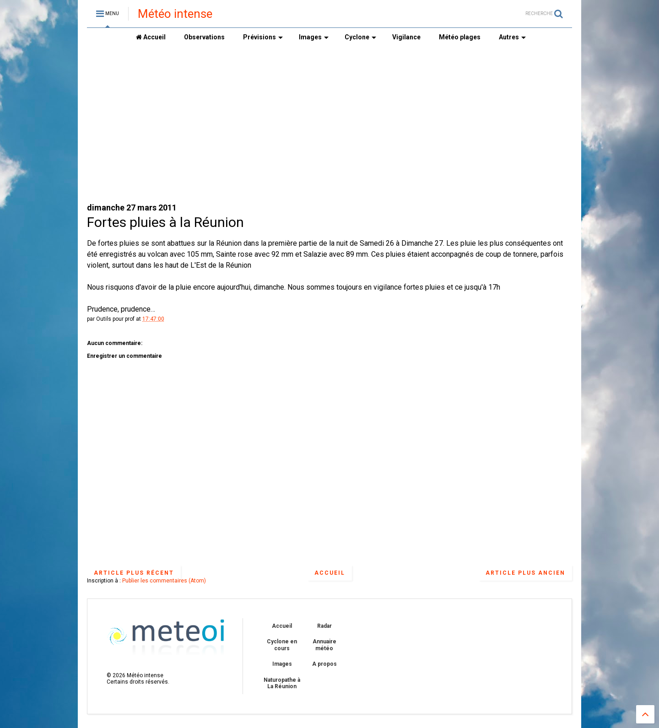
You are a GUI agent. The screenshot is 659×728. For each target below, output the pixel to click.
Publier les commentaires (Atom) (164, 580)
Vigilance (406, 37)
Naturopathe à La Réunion (282, 683)
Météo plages (460, 37)
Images (314, 37)
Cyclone (360, 37)
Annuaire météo (324, 644)
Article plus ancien (525, 573)
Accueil (151, 37)
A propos (324, 664)
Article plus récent (134, 573)
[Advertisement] (329, 124)
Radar (324, 626)
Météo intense (175, 14)
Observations (204, 37)
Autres (512, 37)
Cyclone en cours (282, 644)
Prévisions (263, 37)
